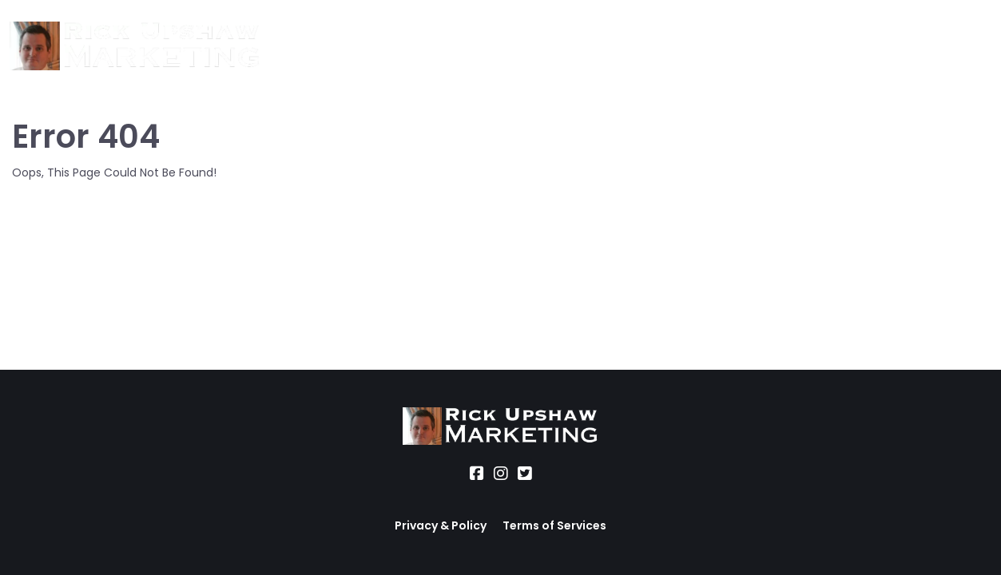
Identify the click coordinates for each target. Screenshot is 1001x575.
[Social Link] (477, 474)
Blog (597, 46)
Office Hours (524, 46)
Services (363, 46)
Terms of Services (554, 525)
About (298, 46)
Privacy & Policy (441, 525)
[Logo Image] (135, 47)
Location (438, 46)
